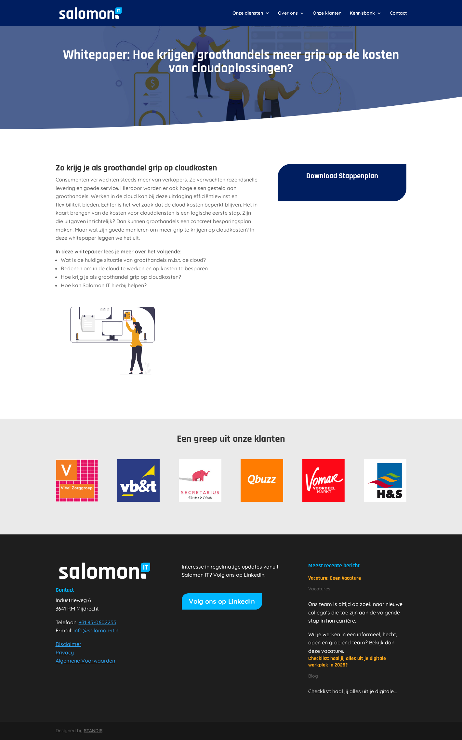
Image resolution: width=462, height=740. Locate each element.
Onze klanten (327, 13)
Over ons (288, 13)
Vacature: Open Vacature (334, 578)
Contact (398, 13)
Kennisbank (362, 13)
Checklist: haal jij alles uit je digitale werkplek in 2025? (347, 662)
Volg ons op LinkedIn (222, 601)
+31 (97, 622)
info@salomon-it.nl (97, 630)
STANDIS (93, 730)
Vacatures (319, 589)
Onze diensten (247, 13)
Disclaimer (68, 644)
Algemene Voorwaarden (85, 660)
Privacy (65, 652)
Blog (313, 676)
